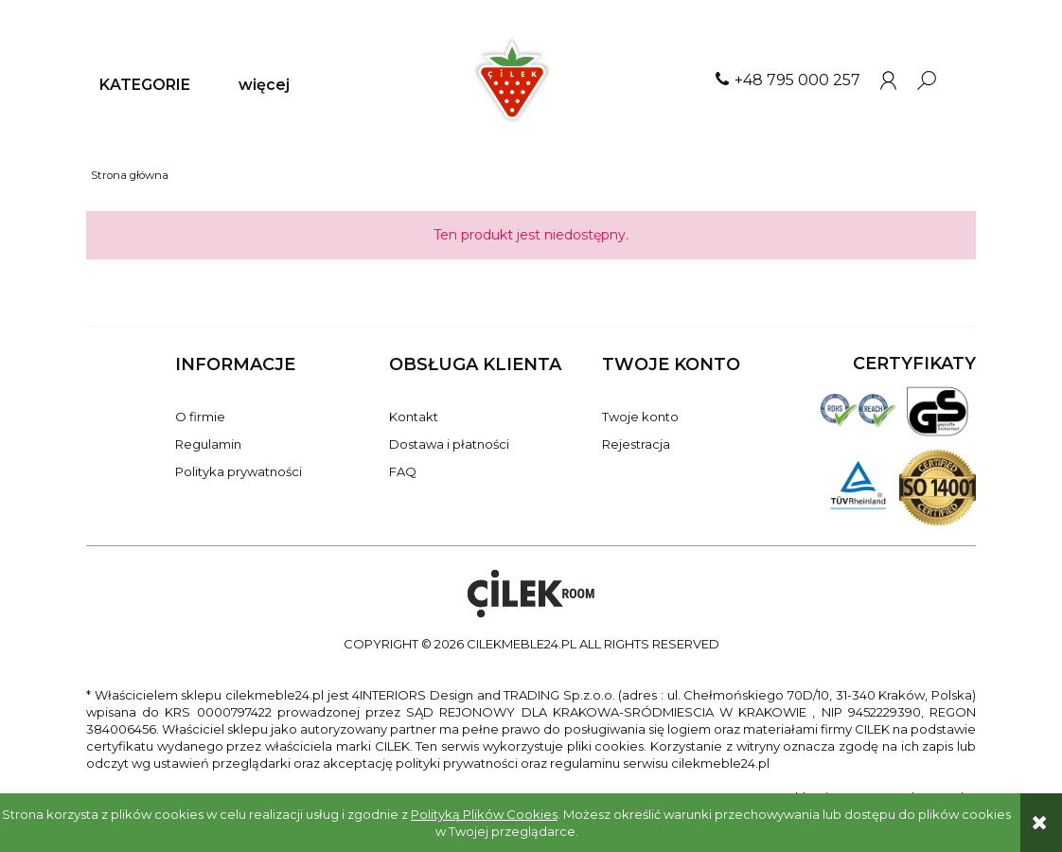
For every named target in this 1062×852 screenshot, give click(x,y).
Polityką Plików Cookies (484, 814)
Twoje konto (640, 416)
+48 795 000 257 (797, 80)
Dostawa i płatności (449, 444)
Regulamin (208, 444)
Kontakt (413, 416)
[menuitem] (145, 85)
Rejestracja (636, 444)
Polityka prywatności (238, 471)
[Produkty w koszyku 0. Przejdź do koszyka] (965, 80)
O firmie (200, 416)
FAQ (402, 471)
